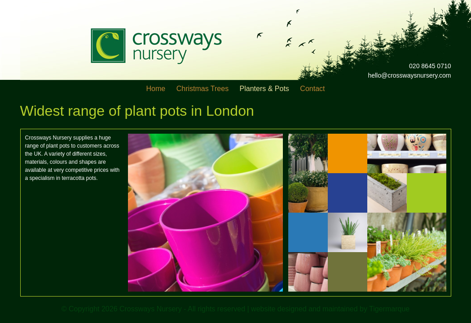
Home (156, 88)
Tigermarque (389, 309)
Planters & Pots (264, 88)
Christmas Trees (202, 88)
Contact (312, 88)
